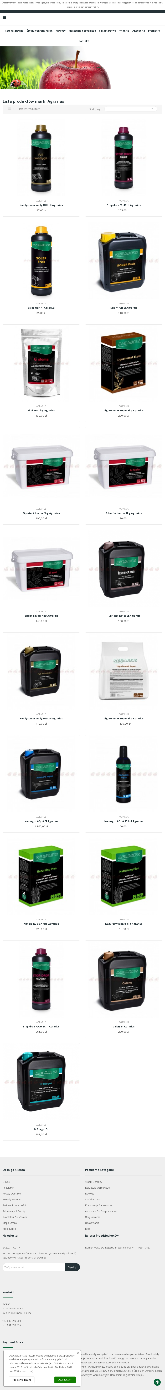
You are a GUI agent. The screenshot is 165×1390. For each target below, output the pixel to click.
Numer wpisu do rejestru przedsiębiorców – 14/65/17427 (117, 1247)
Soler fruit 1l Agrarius (41, 307)
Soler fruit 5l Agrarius (123, 307)
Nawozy (89, 1193)
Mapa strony (10, 1223)
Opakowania (92, 1223)
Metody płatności (12, 1199)
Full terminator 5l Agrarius (123, 615)
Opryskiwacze (92, 1217)
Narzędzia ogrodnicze (97, 1187)
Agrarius (41, 201)
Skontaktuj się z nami (15, 1217)
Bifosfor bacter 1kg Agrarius (124, 513)
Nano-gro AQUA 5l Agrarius (41, 821)
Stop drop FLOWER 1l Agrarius (41, 1026)
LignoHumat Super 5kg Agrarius (124, 718)
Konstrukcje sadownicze (98, 1205)
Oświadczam (65, 1379)
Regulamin (8, 1187)
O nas (6, 1181)
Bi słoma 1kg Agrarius (41, 410)
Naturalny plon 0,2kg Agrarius (123, 923)
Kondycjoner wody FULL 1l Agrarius (41, 205)
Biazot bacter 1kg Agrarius (41, 615)
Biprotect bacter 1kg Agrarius (41, 513)
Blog (87, 1228)
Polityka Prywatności (14, 1205)
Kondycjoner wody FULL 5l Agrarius (41, 718)
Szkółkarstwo (92, 1199)
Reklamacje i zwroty (14, 1211)
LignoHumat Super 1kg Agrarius (124, 410)
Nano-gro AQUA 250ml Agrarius (123, 821)
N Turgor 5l (41, 1129)
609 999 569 (14, 1321)
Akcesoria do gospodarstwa (101, 1211)
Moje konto (9, 1228)
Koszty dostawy (12, 1193)
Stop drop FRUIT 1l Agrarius (124, 205)
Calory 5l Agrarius (124, 1026)
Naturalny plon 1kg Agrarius (41, 923)
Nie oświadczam (21, 1379)
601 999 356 (14, 1325)
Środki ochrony (93, 1181)
